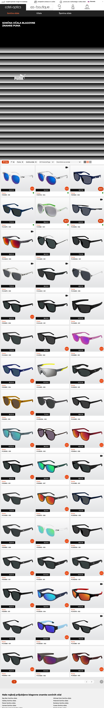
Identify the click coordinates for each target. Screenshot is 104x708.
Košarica (87, 8)
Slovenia (92, 1)
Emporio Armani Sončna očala (12, 589)
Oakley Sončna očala (9, 582)
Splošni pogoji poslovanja (9, 696)
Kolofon (3, 698)
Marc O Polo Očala (8, 604)
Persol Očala (56, 601)
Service (37, 654)
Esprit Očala (56, 604)
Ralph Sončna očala (59, 589)
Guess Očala (56, 599)
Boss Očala (56, 606)
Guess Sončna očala (60, 587)
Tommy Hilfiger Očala (59, 609)
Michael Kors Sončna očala (62, 579)
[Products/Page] (47, 43)
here (53, 632)
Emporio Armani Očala (10, 609)
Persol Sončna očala (8, 584)
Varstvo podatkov (25, 696)
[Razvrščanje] (69, 43)
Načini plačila (39, 657)
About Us (4, 654)
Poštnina (38, 660)
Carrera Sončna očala (9, 587)
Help (70, 654)
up (101, 696)
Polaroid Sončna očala (60, 582)
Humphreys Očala (8, 606)
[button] (13, 7)
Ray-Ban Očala (7, 599)
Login (73, 8)
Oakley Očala (6, 601)
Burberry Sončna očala (60, 584)
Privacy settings (6, 657)
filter (5, 43)
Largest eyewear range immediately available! (16, 2)
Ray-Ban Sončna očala (9, 579)
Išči (60, 8)
